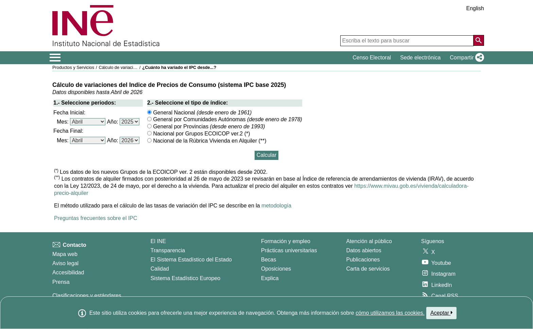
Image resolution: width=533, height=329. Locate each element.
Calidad (160, 269)
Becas (268, 259)
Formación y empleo (285, 241)
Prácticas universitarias (289, 250)
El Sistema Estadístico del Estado (191, 259)
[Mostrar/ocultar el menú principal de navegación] (55, 58)
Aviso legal (65, 263)
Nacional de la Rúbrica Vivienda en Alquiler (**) (206, 141)
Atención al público (369, 241)
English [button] (475, 8)
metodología (276, 205)
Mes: (63, 122)
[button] (465, 58)
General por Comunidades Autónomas (224, 119)
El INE (158, 241)
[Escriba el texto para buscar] (407, 40)
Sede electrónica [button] (420, 57)
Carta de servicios (368, 269)
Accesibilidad (68, 272)
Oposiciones (276, 269)
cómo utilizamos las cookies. (390, 313)
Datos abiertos (363, 250)
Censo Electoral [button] (372, 57)
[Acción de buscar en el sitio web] (478, 40)
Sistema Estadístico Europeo (185, 278)
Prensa (61, 282)
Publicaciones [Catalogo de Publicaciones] (363, 259)
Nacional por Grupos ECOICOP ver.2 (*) (198, 133)
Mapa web (65, 254)
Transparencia (168, 250)
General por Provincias (206, 126)
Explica (270, 278)
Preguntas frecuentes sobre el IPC (95, 218)
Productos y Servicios (73, 67)
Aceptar (441, 313)
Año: (112, 122)
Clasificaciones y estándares (86, 295)
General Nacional (199, 112)
